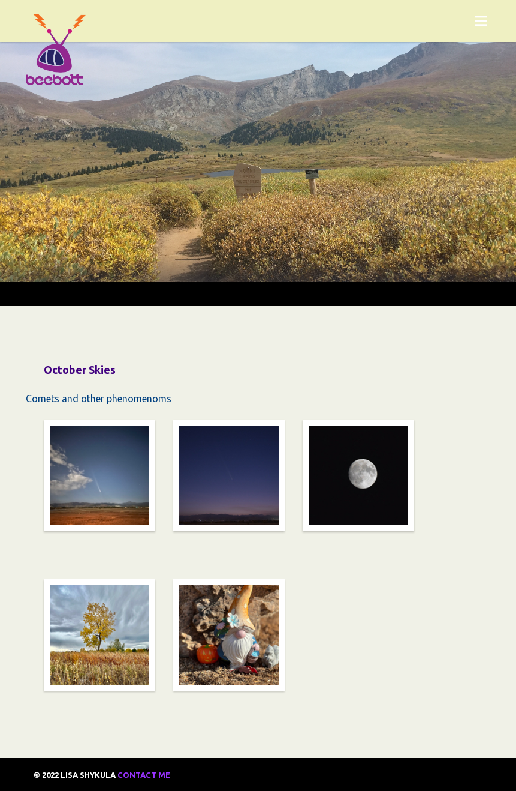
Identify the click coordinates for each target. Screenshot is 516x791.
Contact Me (143, 775)
